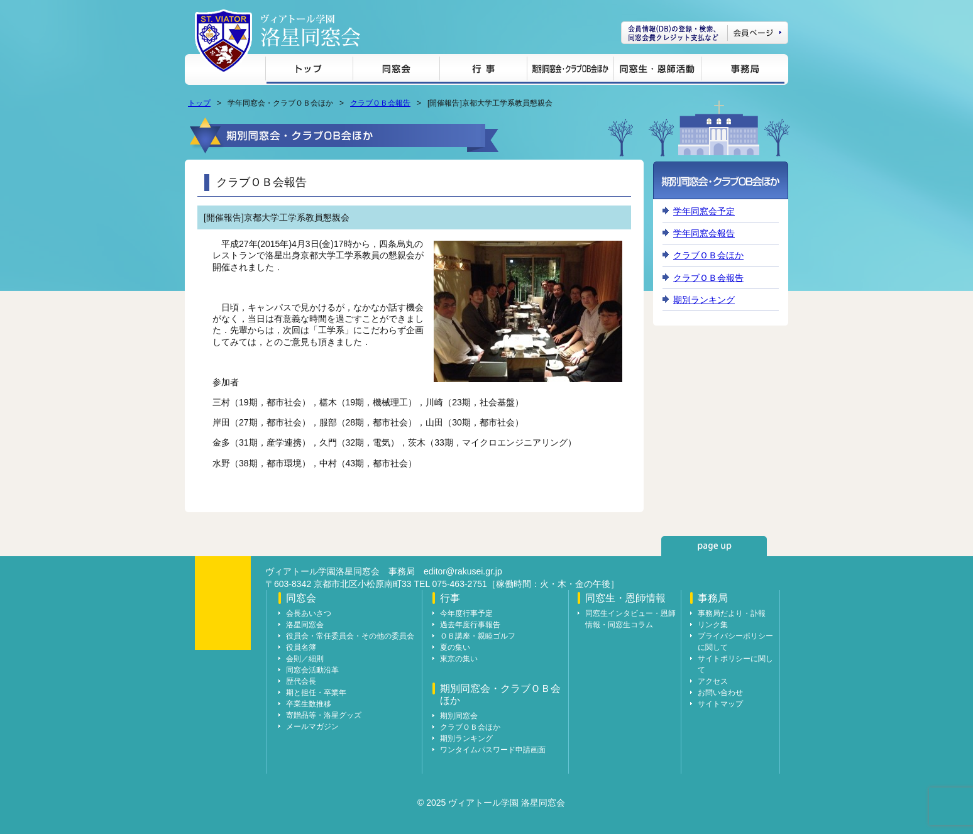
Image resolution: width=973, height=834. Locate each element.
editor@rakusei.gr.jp (463, 571)
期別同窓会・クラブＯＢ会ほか (570, 71)
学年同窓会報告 (704, 233)
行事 (483, 71)
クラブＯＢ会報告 (380, 103)
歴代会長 (301, 681)
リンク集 (713, 624)
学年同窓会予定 (704, 211)
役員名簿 (301, 647)
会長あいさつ (308, 613)
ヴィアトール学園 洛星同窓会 (310, 30)
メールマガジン (312, 726)
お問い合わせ (720, 692)
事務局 (742, 71)
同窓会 (396, 71)
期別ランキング (704, 300)
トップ (309, 71)
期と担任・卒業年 (316, 692)
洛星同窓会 (305, 624)
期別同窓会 (459, 715)
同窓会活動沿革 (312, 670)
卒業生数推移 (308, 704)
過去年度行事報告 (470, 624)
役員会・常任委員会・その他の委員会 (350, 636)
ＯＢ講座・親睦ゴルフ (477, 636)
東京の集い (459, 658)
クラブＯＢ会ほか (708, 255)
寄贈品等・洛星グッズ (323, 715)
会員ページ (704, 32)
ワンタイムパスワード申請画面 (493, 749)
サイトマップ (720, 704)
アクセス (713, 681)
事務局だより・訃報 (732, 613)
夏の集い (455, 647)
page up (714, 546)
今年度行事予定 (466, 613)
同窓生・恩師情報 (657, 71)
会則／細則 (305, 658)
